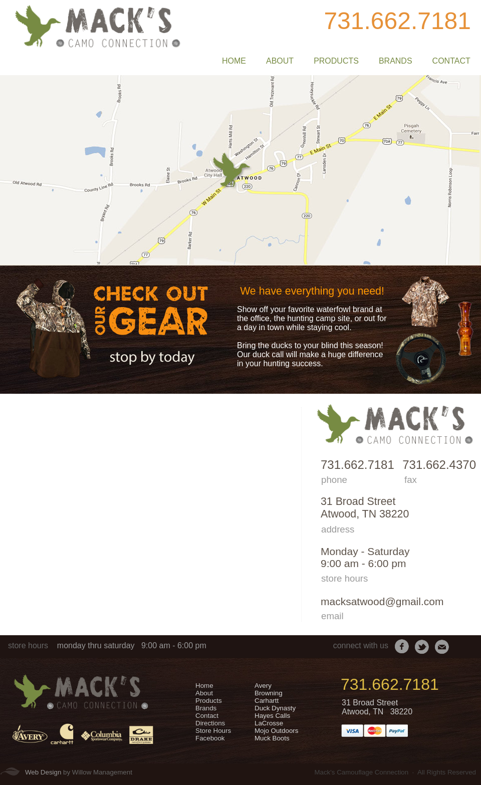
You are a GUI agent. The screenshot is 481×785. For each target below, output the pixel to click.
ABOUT (280, 61)
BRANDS (395, 61)
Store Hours (213, 730)
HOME (234, 61)
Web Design (43, 772)
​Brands (205, 708)
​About (204, 693)
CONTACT (451, 61)
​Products (208, 700)
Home (204, 685)
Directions (210, 723)
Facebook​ (210, 738)
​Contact (206, 715)
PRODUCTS (336, 61)
